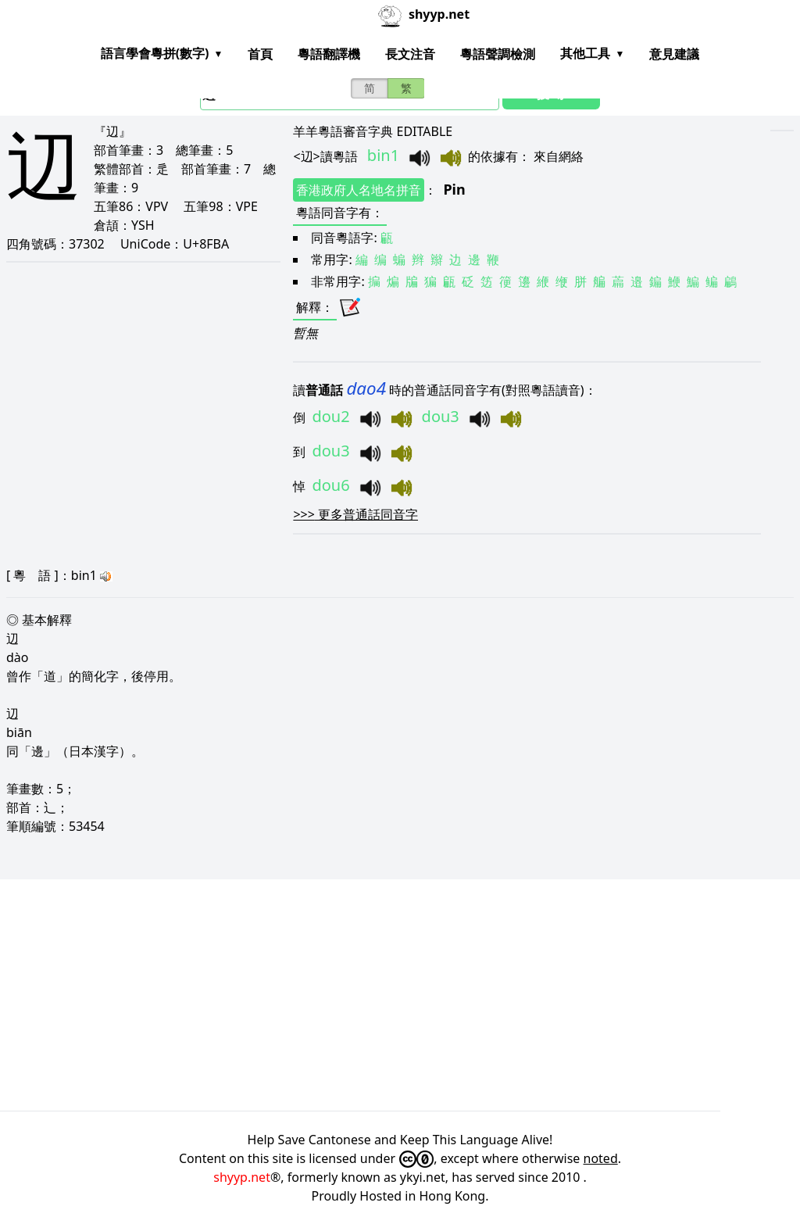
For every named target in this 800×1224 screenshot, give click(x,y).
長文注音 (410, 54)
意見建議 (674, 54)
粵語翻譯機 (329, 54)
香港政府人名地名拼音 (358, 190)
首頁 (260, 54)
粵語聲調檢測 (497, 54)
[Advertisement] (400, 995)
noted (601, 1158)
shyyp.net (241, 1177)
